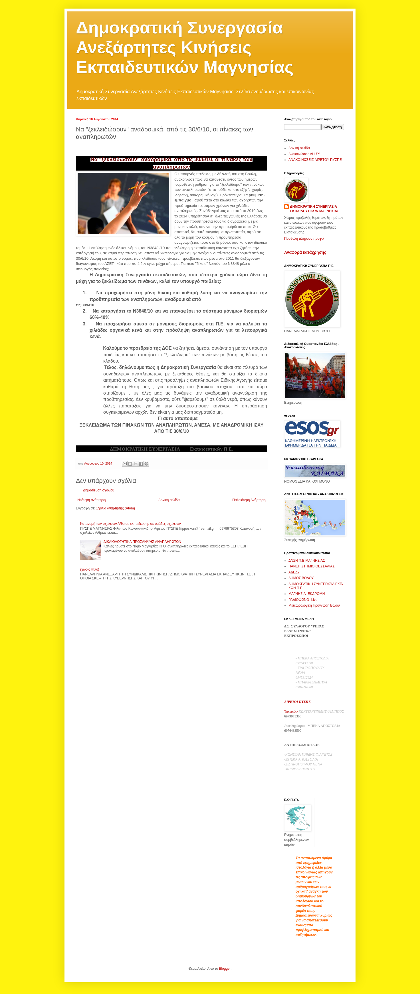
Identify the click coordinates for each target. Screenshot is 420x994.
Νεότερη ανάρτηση (91, 500)
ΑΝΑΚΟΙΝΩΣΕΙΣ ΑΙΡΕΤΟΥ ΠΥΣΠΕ (315, 160)
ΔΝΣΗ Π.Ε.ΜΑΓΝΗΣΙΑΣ (306, 561)
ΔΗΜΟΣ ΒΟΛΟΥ (301, 578)
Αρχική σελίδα (169, 500)
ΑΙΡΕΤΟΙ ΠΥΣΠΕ (297, 702)
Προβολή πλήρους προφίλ (304, 239)
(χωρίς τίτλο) (89, 569)
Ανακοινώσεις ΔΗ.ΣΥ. (304, 154)
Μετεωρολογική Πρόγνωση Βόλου (314, 605)
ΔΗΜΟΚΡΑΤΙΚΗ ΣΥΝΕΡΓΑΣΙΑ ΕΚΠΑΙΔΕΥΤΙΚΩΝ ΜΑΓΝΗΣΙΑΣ (314, 209)
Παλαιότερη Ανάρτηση (249, 500)
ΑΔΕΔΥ (294, 572)
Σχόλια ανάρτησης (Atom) (115, 508)
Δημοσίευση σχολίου (98, 490)
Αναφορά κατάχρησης (305, 252)
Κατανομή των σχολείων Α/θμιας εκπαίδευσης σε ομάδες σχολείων (130, 524)
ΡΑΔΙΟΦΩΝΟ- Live (303, 600)
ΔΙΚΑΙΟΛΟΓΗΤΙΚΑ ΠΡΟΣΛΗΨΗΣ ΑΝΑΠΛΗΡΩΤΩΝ (142, 542)
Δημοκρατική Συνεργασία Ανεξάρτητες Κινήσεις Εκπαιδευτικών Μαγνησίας (185, 47)
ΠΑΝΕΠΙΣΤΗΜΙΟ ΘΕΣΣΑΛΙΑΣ (311, 566)
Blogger (225, 969)
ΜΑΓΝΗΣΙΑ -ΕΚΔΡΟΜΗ (306, 594)
